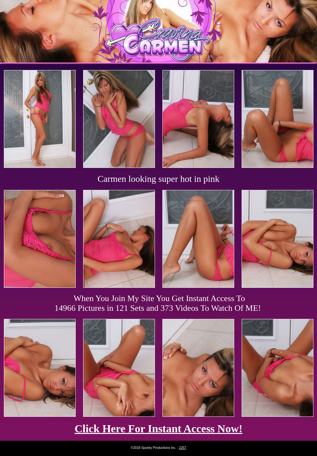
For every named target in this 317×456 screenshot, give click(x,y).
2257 (182, 448)
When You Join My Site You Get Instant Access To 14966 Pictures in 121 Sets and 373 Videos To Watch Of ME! (158, 303)
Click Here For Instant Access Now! (158, 429)
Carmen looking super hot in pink (158, 179)
